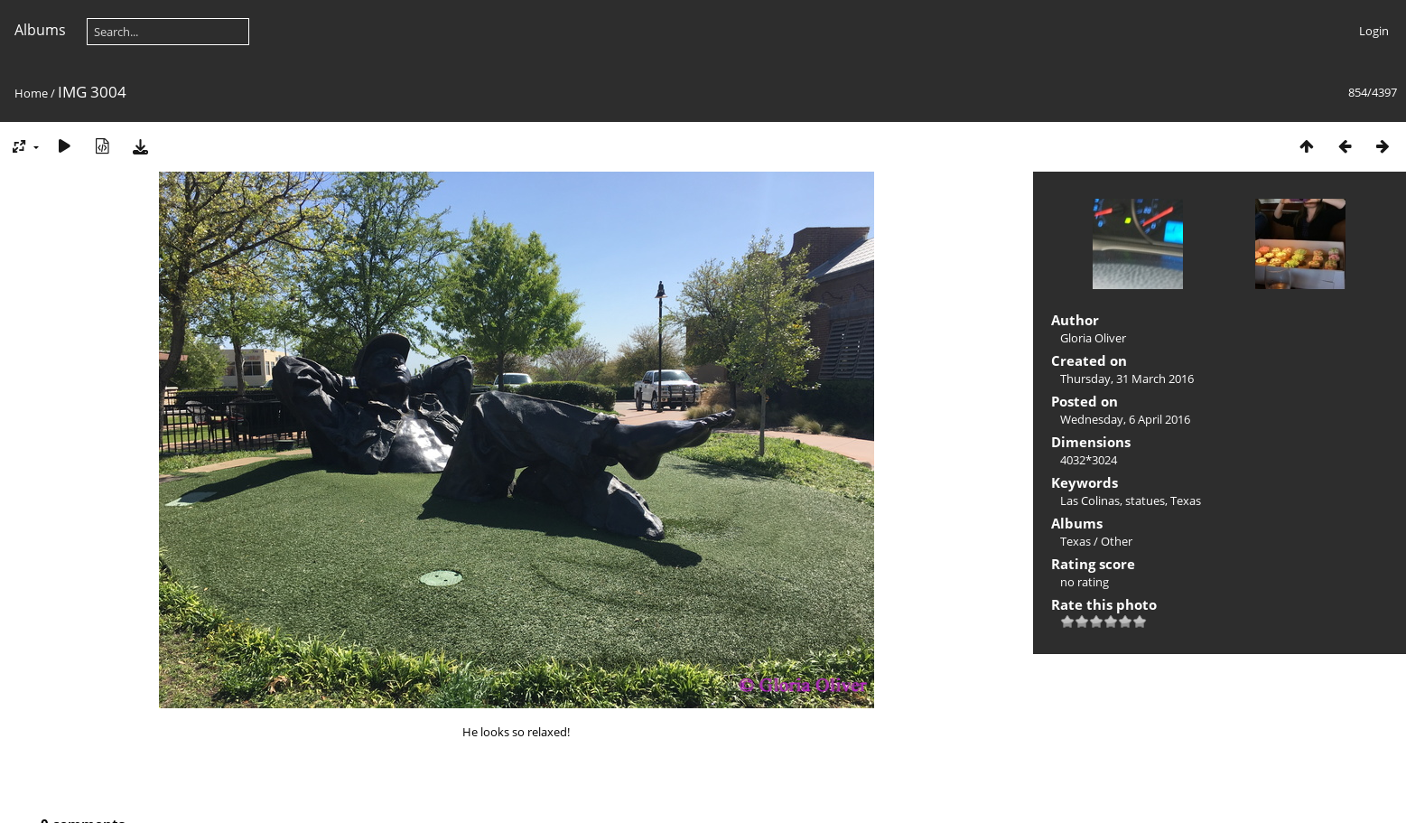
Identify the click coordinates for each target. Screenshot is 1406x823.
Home (31, 93)
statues (1145, 500)
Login (1374, 31)
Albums (40, 30)
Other (1116, 541)
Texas (1185, 500)
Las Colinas (1090, 500)
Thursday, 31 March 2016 (1127, 378)
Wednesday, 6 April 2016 (1125, 419)
